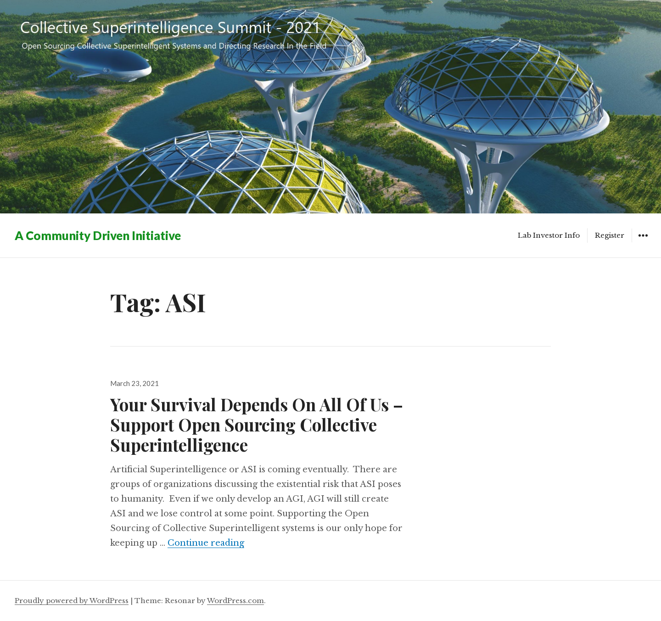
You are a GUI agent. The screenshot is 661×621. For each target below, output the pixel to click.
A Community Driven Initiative (98, 235)
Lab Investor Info (549, 235)
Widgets (643, 242)
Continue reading (206, 543)
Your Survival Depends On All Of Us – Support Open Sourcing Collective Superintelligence (256, 424)
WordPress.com (235, 600)
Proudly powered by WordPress (72, 600)
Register (609, 235)
